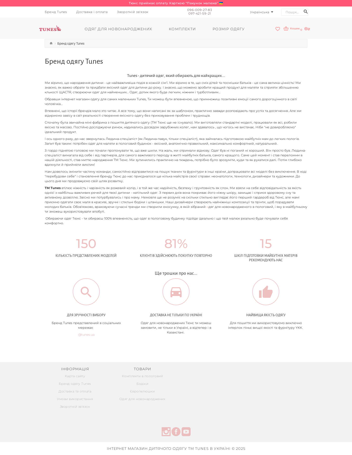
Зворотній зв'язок (75, 406)
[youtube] (186, 432)
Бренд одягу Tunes (75, 383)
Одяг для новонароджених (142, 399)
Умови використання (75, 399)
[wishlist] (278, 29)
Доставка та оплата (75, 391)
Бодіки (142, 383)
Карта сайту (75, 376)
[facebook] (176, 432)
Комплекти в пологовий (142, 376)
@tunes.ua (86, 335)
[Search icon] (305, 12)
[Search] (291, 12)
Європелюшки (142, 391)
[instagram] (166, 432)
